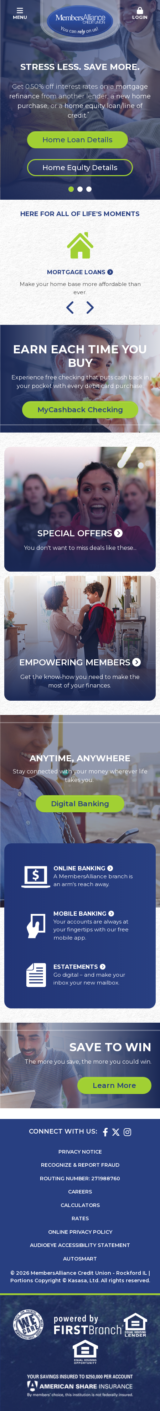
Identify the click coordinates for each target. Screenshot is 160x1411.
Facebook (105, 1132)
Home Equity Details (80, 167)
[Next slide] (89, 307)
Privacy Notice (80, 1151)
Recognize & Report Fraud (80, 1164)
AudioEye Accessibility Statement (80, 1245)
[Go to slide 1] (71, 189)
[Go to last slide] (70, 307)
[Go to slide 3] (89, 189)
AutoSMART (80, 1258)
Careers (80, 1191)
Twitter (116, 1132)
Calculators (80, 1205)
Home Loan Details (77, 140)
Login (140, 13)
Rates (80, 1218)
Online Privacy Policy (80, 1231)
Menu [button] (20, 13)
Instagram (127, 1132)
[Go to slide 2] (80, 189)
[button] (140, 14)
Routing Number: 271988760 (80, 1178)
